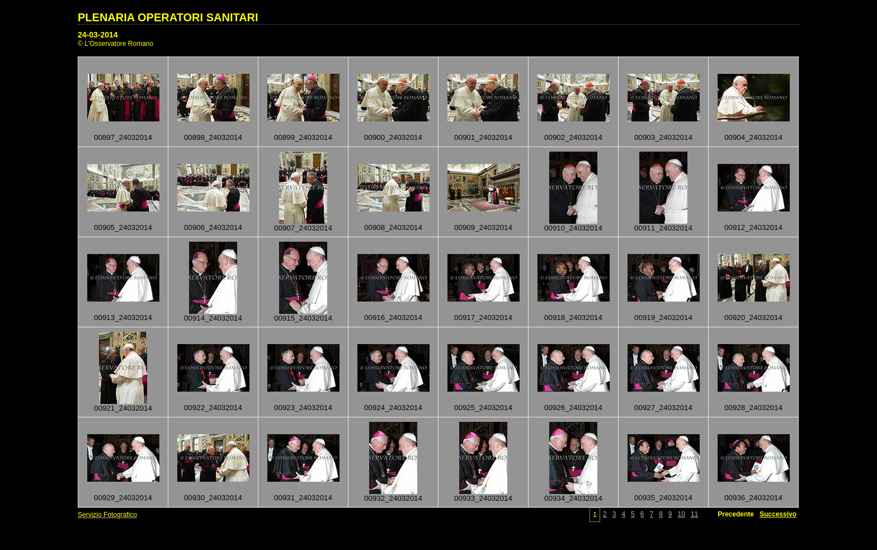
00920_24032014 (753, 317)
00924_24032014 (393, 407)
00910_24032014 (573, 228)
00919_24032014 (663, 317)
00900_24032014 (393, 137)
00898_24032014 (213, 137)
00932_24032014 (393, 498)
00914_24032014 (213, 318)
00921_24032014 (123, 408)
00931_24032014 (303, 497)
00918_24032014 (573, 317)
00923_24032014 (303, 407)
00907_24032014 (303, 228)
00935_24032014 (663, 497)
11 (694, 514)
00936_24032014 (753, 497)
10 (681, 514)
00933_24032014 (483, 498)
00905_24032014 (123, 227)
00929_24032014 (123, 497)
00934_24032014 (573, 498)
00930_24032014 (213, 497)
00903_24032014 (663, 137)
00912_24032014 (753, 227)
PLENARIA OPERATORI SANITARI (168, 17)
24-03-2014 (98, 34)
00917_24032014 (483, 317)
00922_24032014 (213, 407)
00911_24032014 (663, 228)
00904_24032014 (753, 137)
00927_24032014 (663, 407)
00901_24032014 (483, 137)
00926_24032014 (573, 407)
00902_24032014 (573, 137)
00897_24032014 (123, 137)
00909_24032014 (483, 227)
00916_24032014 (393, 317)
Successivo (778, 514)
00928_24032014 (753, 407)
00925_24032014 (483, 407)
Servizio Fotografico (107, 515)
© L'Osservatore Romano (115, 44)
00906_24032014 (213, 227)
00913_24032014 (123, 317)
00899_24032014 (303, 137)
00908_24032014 (393, 227)
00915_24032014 (303, 318)
